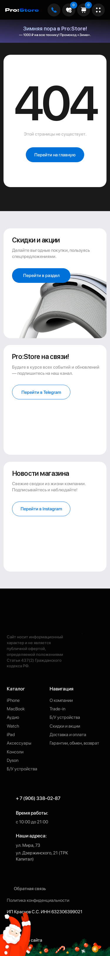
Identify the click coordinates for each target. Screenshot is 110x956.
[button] (41, 509)
